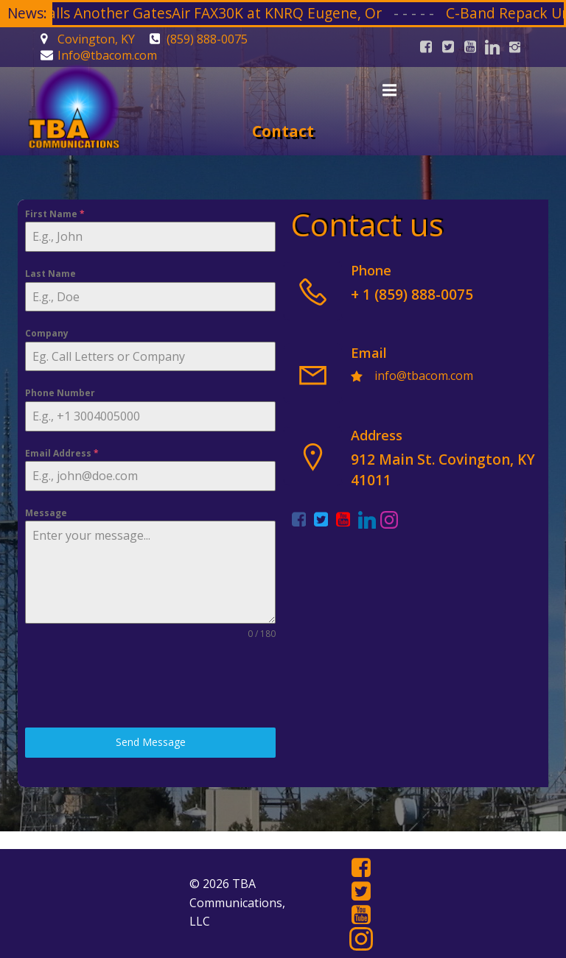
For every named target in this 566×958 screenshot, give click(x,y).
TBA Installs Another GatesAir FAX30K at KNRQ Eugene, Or (214, 13)
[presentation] (137, 684)
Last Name (50, 273)
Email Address (62, 453)
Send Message (151, 742)
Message (46, 513)
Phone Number (60, 393)
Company (47, 333)
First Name (55, 214)
